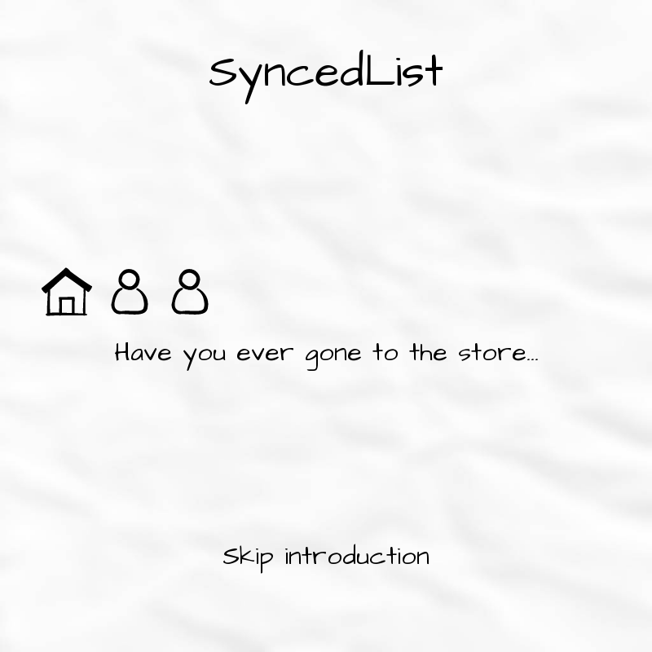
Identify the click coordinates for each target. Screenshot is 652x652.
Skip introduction (326, 556)
